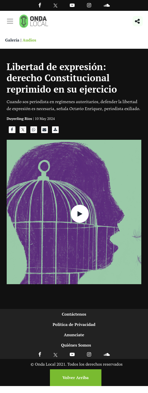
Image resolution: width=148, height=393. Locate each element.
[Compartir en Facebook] (12, 131)
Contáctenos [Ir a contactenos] (74, 314)
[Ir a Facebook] (39, 354)
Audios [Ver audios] (29, 40)
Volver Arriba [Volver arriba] (75, 377)
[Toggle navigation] (10, 21)
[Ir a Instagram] (89, 5)
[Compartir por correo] (44, 131)
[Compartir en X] (23, 131)
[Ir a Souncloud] (106, 5)
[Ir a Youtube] (72, 5)
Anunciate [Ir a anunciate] (74, 335)
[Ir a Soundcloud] (106, 354)
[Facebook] (39, 5)
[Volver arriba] (74, 377)
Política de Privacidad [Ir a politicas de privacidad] (74, 324)
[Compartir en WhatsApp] (33, 131)
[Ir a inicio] (33, 21)
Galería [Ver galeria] (12, 40)
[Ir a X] (55, 354)
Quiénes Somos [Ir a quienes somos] (76, 345)
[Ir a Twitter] (55, 5)
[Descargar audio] (55, 131)
